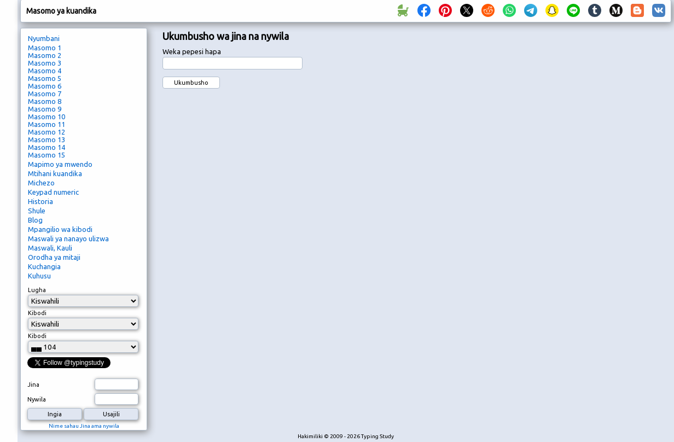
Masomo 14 (46, 147)
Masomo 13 (46, 139)
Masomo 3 (44, 63)
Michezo (41, 183)
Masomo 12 (46, 132)
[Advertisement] (620, 211)
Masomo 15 (46, 155)
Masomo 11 (46, 124)
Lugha (37, 290)
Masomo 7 (44, 93)
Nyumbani (44, 38)
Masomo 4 (44, 70)
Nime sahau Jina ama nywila (84, 426)
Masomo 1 (44, 47)
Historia (40, 201)
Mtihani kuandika (55, 173)
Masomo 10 (46, 116)
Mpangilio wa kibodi (60, 229)
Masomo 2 (44, 55)
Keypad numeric (53, 192)
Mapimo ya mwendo (60, 164)
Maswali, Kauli (50, 248)
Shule (36, 210)
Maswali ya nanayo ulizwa (68, 238)
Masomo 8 (44, 101)
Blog (35, 220)
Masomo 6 (44, 86)
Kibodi (37, 313)
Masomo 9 (44, 109)
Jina (33, 384)
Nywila (36, 399)
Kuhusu (39, 276)
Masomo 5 (44, 78)
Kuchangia (44, 266)
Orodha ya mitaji (54, 257)
